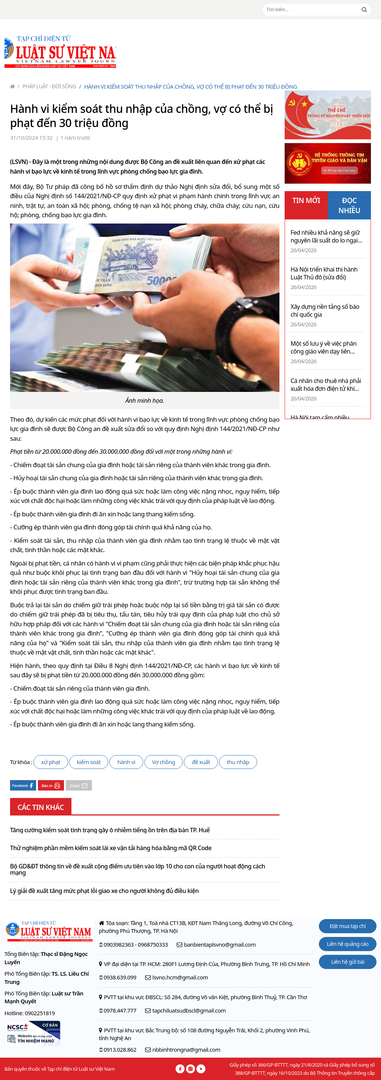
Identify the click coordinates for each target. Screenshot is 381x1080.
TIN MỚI (306, 200)
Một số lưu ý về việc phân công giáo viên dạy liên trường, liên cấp (323, 347)
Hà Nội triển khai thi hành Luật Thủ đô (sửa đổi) (324, 273)
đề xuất (201, 762)
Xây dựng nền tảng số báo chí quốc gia (325, 311)
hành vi (126, 762)
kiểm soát (89, 762)
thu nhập (238, 762)
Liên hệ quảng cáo (348, 943)
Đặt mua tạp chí (348, 925)
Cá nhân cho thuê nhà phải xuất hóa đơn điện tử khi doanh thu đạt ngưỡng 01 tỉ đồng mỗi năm (327, 385)
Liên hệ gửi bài (347, 961)
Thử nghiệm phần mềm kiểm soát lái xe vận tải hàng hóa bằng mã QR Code (110, 848)
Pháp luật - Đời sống (47, 86)
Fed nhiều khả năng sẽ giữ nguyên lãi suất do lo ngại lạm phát (325, 236)
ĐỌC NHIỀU (350, 205)
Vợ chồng (163, 762)
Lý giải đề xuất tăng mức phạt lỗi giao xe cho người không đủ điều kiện (104, 891)
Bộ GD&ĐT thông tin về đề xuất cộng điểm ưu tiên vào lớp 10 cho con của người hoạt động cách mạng (137, 869)
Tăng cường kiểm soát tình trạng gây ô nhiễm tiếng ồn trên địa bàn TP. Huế (109, 830)
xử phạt (50, 762)
